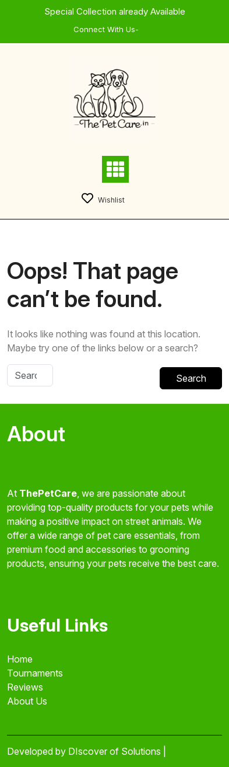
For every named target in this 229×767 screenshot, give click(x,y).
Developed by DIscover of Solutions (85, 751)
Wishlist (103, 200)
